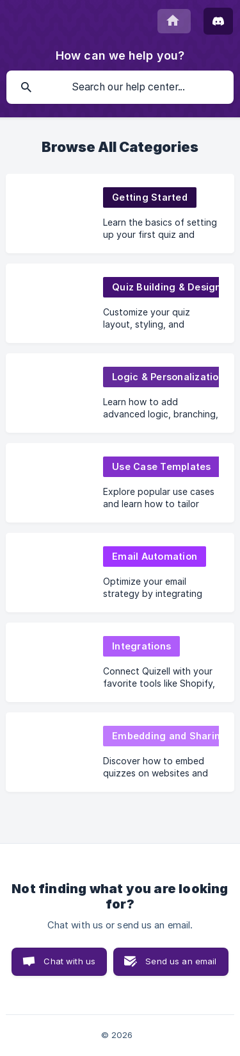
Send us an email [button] (180, 961)
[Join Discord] (218, 21)
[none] (174, 21)
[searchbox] (120, 87)
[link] (120, 213)
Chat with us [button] (69, 961)
